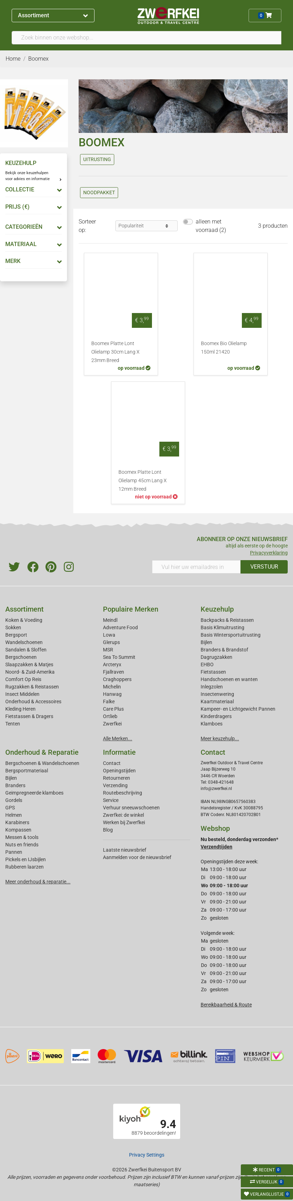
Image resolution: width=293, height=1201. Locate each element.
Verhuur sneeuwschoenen (131, 807)
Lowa (109, 635)
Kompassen (18, 830)
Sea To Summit (119, 657)
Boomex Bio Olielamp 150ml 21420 (224, 348)
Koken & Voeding (23, 620)
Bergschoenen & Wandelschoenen (42, 763)
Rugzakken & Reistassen (32, 687)
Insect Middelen (22, 694)
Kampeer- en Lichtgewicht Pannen (238, 709)
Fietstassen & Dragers (29, 716)
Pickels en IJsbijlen (25, 859)
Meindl (110, 620)
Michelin (112, 687)
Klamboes (211, 724)
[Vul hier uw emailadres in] (196, 567)
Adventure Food (120, 627)
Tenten (12, 724)
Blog (108, 830)
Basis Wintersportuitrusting (231, 635)
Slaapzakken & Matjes (29, 664)
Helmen (13, 815)
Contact (112, 763)
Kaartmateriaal (217, 701)
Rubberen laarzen (24, 867)
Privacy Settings (146, 1155)
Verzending (115, 785)
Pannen (13, 852)
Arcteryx (112, 664)
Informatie (119, 752)
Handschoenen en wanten (229, 679)
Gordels (13, 800)
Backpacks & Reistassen (227, 620)
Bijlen (206, 642)
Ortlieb (110, 716)
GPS (10, 807)
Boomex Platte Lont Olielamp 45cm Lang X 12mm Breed (142, 480)
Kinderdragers (216, 716)
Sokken (13, 627)
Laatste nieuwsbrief (124, 850)
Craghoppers (117, 679)
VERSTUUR (264, 566)
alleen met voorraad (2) (211, 225)
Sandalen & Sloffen (26, 649)
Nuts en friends (21, 844)
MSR (108, 649)
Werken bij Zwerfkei (124, 822)
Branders (15, 785)
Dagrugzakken (216, 657)
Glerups (111, 642)
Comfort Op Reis (23, 679)
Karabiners (17, 822)
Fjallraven (113, 672)
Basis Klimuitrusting (222, 627)
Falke (109, 701)
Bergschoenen (21, 657)
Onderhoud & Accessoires (33, 701)
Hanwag (112, 694)
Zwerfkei (112, 724)
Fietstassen (213, 672)
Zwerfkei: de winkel (123, 815)
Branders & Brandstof (224, 649)
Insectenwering (217, 694)
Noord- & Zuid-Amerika (30, 672)
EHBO (207, 664)
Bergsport (16, 635)
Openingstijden (119, 770)
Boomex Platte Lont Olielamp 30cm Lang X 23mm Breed (115, 352)
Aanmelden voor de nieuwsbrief (137, 857)
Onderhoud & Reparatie (42, 752)
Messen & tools (21, 837)
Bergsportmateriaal (26, 770)
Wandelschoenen (24, 642)
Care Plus (113, 709)
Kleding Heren (20, 709)
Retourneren (116, 778)
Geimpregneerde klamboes (34, 793)
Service (110, 800)
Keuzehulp (217, 609)
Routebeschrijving (122, 793)
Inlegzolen (212, 687)
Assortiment (53, 15)
